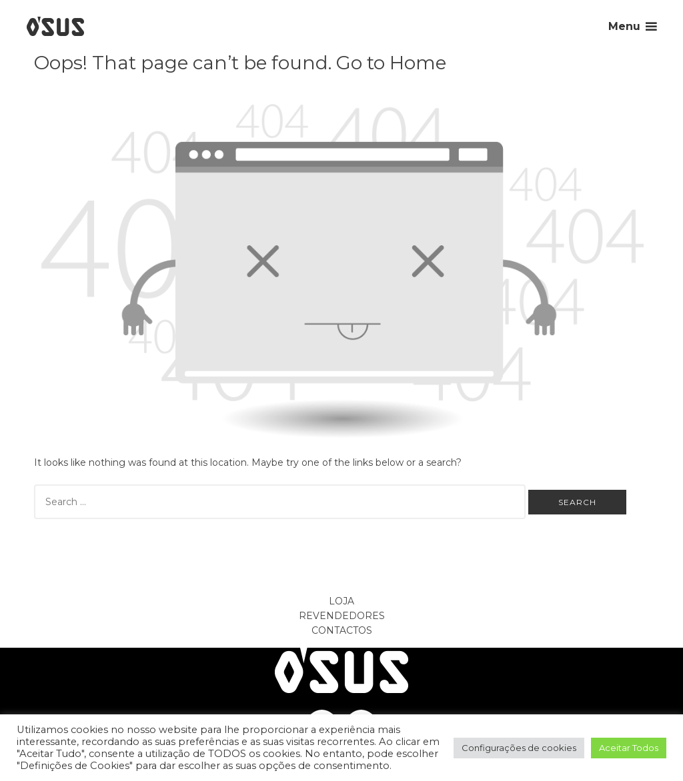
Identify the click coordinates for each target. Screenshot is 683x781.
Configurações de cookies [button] (519, 747)
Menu (624, 26)
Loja (341, 601)
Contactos (341, 630)
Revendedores (342, 616)
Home (418, 62)
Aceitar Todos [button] (628, 747)
